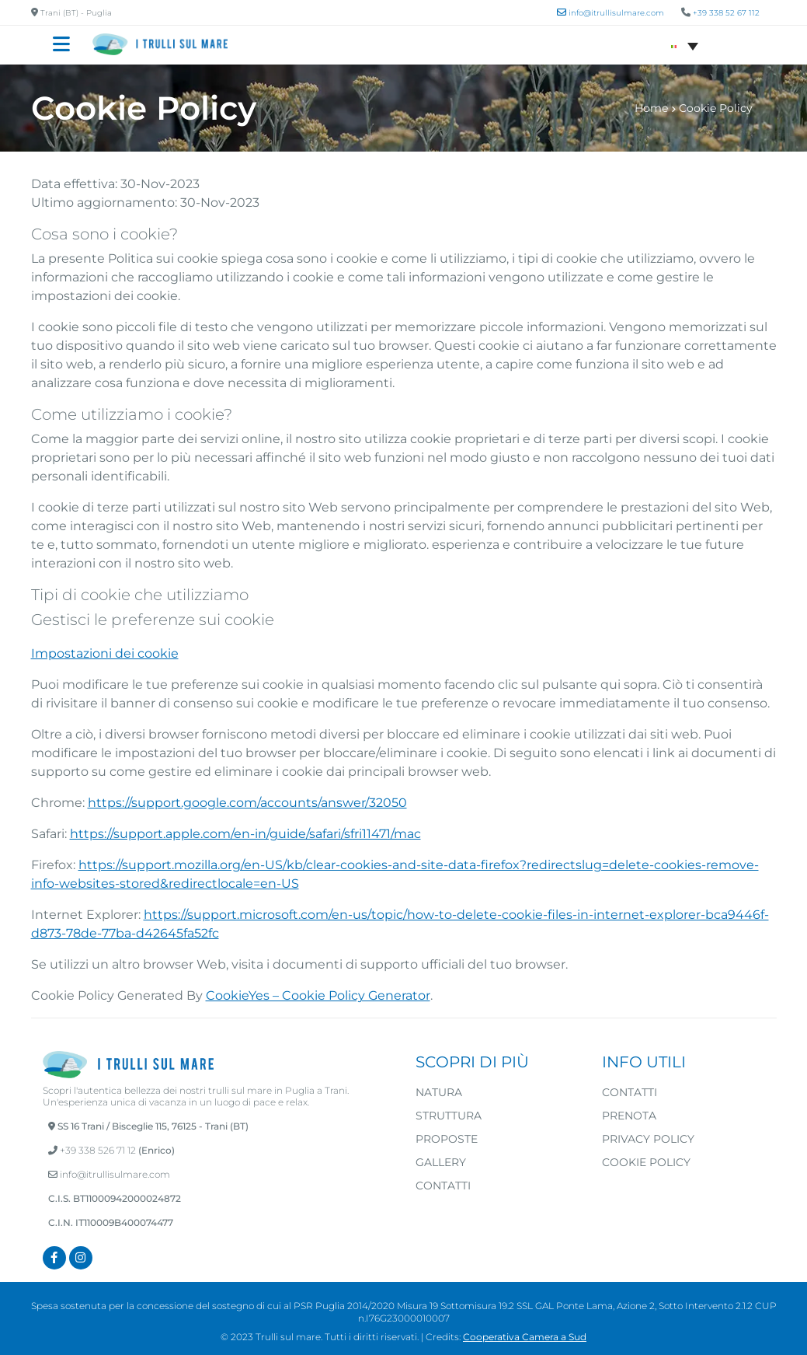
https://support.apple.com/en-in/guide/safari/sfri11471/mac (245, 833)
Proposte (447, 1139)
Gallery (441, 1162)
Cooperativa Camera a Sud (524, 1337)
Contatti (443, 1186)
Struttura (449, 1116)
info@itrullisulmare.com (109, 1174)
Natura (439, 1092)
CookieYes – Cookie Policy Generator (318, 995)
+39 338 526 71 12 (98, 1150)
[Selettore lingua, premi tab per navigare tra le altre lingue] (684, 45)
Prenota (629, 1116)
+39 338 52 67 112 (726, 13)
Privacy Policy (648, 1139)
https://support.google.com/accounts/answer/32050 (247, 802)
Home (651, 108)
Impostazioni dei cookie (105, 653)
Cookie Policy (646, 1162)
